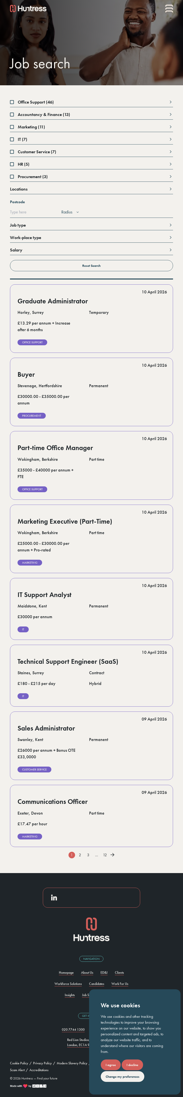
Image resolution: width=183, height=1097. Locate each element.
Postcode (17, 201)
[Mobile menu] (169, 8)
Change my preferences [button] (122, 1076)
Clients (119, 972)
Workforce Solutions (68, 984)
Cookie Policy (19, 1063)
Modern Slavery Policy (72, 1063)
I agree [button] (111, 1065)
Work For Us (119, 984)
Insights (70, 995)
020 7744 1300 (73, 1029)
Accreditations (38, 1070)
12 (105, 854)
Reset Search (57, 266)
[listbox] (69, 212)
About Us (87, 972)
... (96, 854)
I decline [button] (132, 1065)
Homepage (66, 972)
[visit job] (91, 318)
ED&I (104, 972)
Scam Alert (17, 1070)
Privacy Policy (42, 1063)
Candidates (96, 984)
